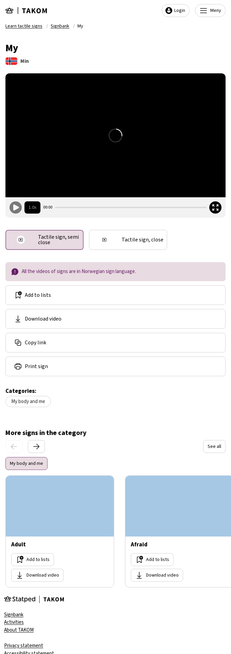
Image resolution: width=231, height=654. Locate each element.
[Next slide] (36, 446)
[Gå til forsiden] (26, 10)
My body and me (28, 401)
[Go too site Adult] (59, 531)
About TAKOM (19, 630)
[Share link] (115, 342)
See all (214, 446)
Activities (14, 622)
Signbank (60, 26)
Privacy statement (23, 645)
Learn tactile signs (23, 26)
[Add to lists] (115, 295)
